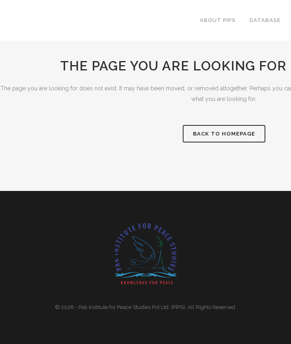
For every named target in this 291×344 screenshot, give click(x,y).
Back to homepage (224, 134)
